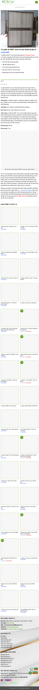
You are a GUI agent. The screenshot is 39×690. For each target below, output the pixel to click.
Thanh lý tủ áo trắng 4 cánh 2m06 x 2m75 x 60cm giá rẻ (29, 533)
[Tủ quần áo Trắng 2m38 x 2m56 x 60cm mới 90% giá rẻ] (29, 444)
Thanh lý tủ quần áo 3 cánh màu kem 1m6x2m (9, 303)
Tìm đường (14, 683)
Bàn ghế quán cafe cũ (6, 660)
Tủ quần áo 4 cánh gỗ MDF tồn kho (29, 252)
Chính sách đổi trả (5, 641)
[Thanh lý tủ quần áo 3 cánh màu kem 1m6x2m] (10, 292)
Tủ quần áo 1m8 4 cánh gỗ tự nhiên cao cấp (29, 227)
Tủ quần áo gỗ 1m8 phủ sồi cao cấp (9, 227)
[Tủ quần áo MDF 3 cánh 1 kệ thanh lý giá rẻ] (29, 267)
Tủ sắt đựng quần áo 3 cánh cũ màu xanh (28, 430)
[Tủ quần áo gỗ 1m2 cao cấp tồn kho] (29, 470)
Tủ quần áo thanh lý (19, 7)
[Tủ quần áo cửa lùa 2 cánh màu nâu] (10, 599)
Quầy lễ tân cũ (4, 664)
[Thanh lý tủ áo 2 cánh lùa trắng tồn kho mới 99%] (29, 318)
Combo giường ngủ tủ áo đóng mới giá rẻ (29, 355)
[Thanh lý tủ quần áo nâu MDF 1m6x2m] (29, 573)
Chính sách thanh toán (6, 643)
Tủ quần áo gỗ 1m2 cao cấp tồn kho (28, 481)
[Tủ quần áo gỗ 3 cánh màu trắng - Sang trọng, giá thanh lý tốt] (10, 318)
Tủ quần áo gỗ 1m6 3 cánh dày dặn (9, 429)
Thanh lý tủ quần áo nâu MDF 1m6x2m (27, 584)
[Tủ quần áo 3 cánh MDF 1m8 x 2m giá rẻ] (29, 369)
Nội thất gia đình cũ (6, 666)
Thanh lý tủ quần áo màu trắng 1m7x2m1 (27, 507)
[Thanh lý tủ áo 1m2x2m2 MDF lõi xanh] (10, 573)
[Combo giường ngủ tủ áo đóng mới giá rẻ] (29, 344)
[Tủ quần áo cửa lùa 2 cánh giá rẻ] (29, 292)
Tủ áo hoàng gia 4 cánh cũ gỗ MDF (9, 532)
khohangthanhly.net (13, 627)
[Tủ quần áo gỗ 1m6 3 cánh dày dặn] (10, 419)
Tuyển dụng (4, 638)
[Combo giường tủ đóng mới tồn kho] (10, 547)
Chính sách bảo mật (6, 640)
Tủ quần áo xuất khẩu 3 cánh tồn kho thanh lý (9, 380)
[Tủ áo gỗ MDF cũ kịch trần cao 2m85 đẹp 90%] (29, 599)
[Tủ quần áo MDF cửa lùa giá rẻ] (10, 395)
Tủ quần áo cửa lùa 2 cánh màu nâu (9, 609)
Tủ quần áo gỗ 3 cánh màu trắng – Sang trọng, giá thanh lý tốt (9, 329)
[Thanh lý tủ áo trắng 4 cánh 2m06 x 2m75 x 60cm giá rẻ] (29, 522)
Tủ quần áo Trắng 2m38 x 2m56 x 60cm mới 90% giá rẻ (28, 455)
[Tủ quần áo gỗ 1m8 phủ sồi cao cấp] (10, 216)
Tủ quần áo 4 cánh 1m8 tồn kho (9, 480)
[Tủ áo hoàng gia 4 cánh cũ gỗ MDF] (10, 522)
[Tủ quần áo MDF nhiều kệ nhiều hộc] (29, 395)
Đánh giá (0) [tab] (4, 84)
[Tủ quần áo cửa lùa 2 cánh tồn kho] (29, 547)
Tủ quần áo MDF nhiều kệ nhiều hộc (29, 405)
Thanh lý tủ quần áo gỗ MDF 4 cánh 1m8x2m (9, 355)
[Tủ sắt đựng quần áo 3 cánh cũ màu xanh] (29, 419)
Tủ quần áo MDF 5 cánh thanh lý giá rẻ (10, 455)
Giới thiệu (3, 636)
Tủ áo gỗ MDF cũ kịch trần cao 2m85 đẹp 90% (28, 610)
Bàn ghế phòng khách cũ (7, 658)
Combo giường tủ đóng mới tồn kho (9, 558)
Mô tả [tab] (2, 81)
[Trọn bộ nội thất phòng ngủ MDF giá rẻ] (10, 242)
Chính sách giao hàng (6, 645)
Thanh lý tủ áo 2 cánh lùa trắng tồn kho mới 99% (29, 329)
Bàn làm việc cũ (5, 654)
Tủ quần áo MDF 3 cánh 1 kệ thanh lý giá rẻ (29, 278)
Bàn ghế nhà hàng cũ (6, 662)
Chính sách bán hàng (6, 647)
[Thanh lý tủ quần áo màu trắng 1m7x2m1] (29, 496)
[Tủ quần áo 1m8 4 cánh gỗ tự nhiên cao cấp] (29, 216)
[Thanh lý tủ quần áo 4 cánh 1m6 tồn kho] (10, 496)
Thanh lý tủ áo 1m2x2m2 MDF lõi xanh (9, 584)
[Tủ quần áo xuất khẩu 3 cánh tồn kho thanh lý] (10, 369)
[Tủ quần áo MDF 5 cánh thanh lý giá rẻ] (10, 444)
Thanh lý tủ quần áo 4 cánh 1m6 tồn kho (10, 507)
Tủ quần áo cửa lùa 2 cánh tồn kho (29, 558)
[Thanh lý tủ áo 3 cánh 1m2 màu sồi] (10, 267)
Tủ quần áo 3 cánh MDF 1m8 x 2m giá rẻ (28, 380)
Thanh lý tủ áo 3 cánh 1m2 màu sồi (9, 278)
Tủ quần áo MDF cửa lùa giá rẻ (8, 405)
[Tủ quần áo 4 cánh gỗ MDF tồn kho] (29, 242)
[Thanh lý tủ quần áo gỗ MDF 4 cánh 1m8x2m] (10, 344)
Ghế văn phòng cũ (5, 656)
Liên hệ (8, 683)
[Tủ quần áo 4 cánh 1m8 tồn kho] (10, 470)
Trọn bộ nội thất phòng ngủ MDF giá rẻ (9, 253)
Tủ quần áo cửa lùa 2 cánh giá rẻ (28, 302)
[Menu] (36, 2)
